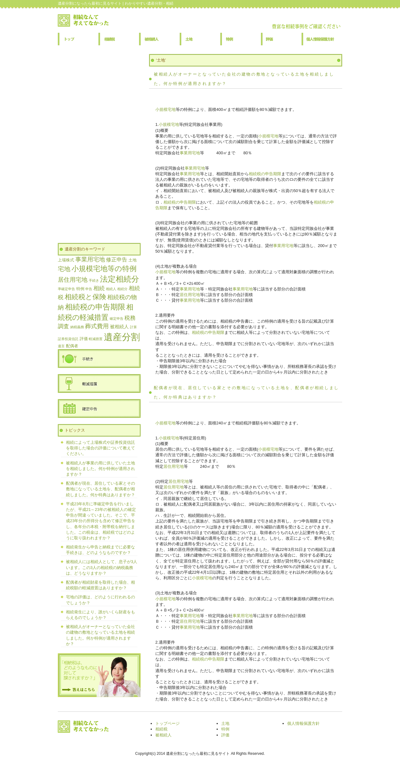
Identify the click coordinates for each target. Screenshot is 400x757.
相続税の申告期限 (265, 173)
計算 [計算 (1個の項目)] (133, 327)
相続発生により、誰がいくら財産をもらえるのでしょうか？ (100, 615)
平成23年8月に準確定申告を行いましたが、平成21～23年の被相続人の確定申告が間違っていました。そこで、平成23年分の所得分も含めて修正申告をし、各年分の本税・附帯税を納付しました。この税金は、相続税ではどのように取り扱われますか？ (101, 521)
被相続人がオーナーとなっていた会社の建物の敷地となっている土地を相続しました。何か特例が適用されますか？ (100, 635)
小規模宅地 (165, 109)
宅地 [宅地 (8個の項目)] (64, 268)
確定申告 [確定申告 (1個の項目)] (116, 318)
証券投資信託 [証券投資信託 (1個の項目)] (68, 339)
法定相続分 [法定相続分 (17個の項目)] (119, 279)
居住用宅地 (190, 294)
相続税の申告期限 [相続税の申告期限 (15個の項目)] (95, 307)
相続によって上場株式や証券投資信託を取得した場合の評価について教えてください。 (100, 448)
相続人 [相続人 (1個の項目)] (111, 289)
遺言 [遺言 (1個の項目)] (61, 346)
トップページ (78, 39)
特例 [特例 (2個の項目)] (80, 288)
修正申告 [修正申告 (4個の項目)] (116, 260)
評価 (281, 39)
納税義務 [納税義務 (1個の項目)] (77, 327)
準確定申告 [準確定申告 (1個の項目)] (66, 289)
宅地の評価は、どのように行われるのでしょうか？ (100, 600)
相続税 (118, 39)
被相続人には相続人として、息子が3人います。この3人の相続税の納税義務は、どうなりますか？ (101, 567)
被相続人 (159, 39)
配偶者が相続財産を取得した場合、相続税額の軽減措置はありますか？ (100, 585)
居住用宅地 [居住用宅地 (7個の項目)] (73, 279)
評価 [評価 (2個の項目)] (84, 338)
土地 (200, 39)
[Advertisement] (99, 147)
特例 (240, 39)
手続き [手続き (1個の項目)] (94, 280)
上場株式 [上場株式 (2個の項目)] (66, 260)
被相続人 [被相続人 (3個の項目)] (119, 326)
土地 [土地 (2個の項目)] (132, 260)
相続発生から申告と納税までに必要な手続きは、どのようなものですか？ (100, 550)
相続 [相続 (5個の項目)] (99, 288)
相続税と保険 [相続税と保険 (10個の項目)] (85, 297)
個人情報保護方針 (322, 39)
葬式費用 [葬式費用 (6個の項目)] (97, 326)
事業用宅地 (190, 153)
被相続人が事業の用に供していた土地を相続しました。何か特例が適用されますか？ (100, 469)
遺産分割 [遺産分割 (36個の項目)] (122, 337)
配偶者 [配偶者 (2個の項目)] (72, 346)
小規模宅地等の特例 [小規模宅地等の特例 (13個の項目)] (104, 269)
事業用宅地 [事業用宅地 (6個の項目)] (90, 259)
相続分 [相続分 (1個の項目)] (122, 289)
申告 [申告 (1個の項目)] (88, 289)
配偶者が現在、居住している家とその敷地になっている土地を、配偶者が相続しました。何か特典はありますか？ (100, 489)
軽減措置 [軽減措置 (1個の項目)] (95, 339)
